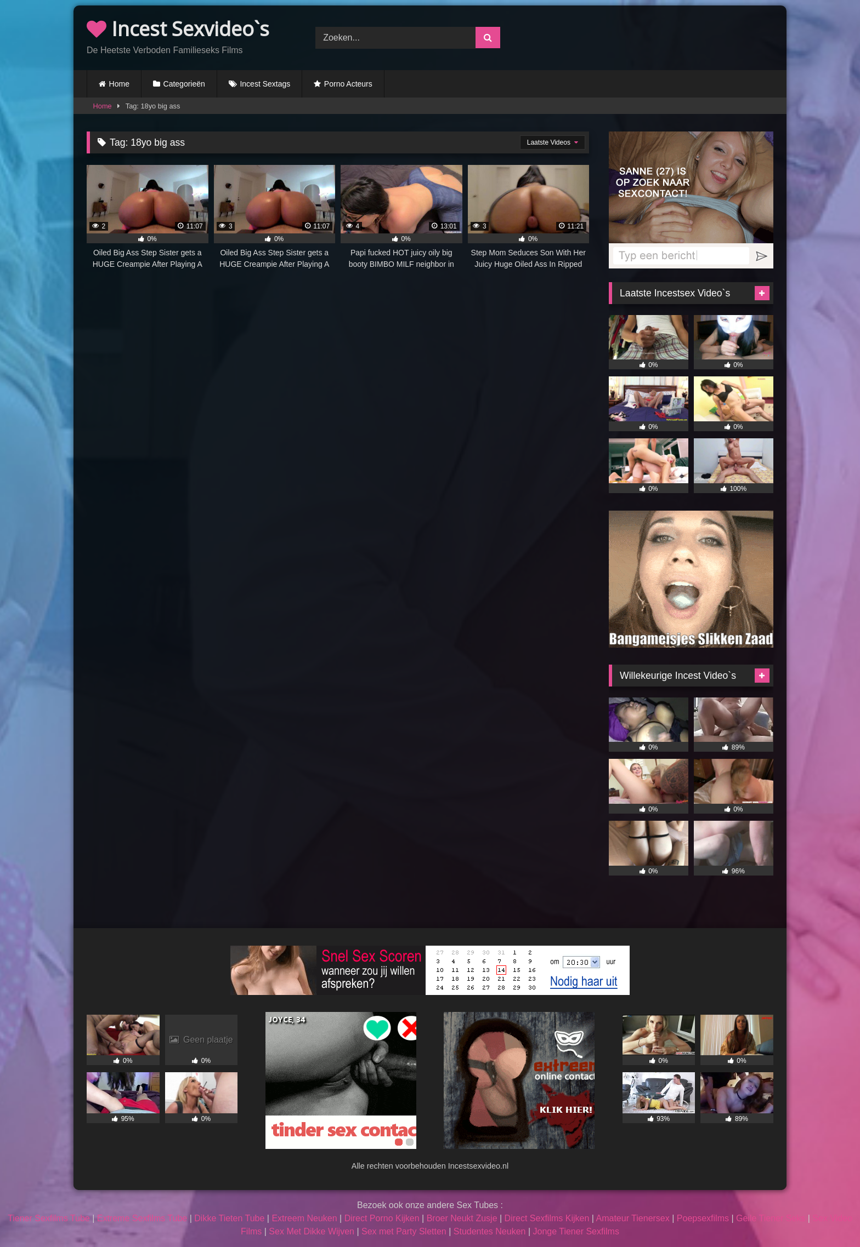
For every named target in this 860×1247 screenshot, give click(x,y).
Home (119, 83)
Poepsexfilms (703, 1218)
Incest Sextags (265, 83)
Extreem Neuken (304, 1218)
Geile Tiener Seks (770, 1218)
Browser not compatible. (659, 36)
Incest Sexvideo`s (178, 28)
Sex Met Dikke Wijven (311, 1231)
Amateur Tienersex (632, 1218)
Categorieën (184, 83)
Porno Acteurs (348, 83)
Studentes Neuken (490, 1231)
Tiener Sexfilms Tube (49, 1218)
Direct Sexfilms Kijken (547, 1218)
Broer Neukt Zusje (462, 1218)
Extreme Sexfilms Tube (142, 1218)
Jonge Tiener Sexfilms (576, 1231)
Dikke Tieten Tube (229, 1218)
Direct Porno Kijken (382, 1218)
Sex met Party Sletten (403, 1231)
